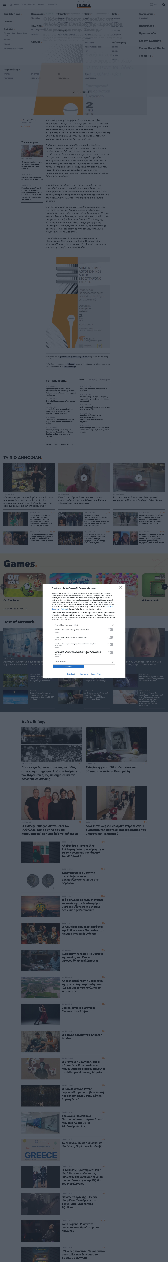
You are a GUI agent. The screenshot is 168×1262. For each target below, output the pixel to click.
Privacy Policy (96, 674)
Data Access (84, 674)
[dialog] (84, 631)
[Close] (121, 588)
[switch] (110, 629)
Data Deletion (71, 674)
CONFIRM (68, 666)
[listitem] (84, 625)
